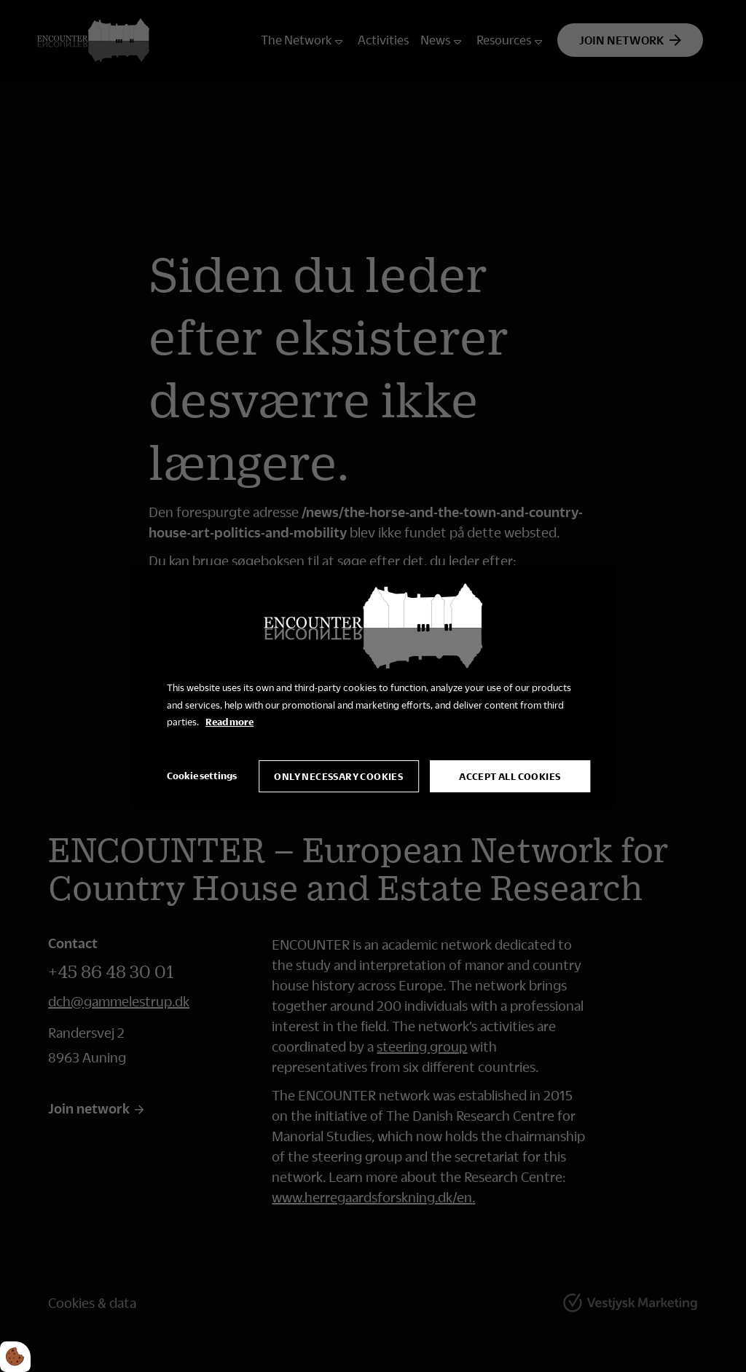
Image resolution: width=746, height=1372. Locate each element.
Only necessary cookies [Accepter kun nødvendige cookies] (338, 776)
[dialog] (373, 686)
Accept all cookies (509, 776)
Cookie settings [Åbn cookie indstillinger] (202, 775)
